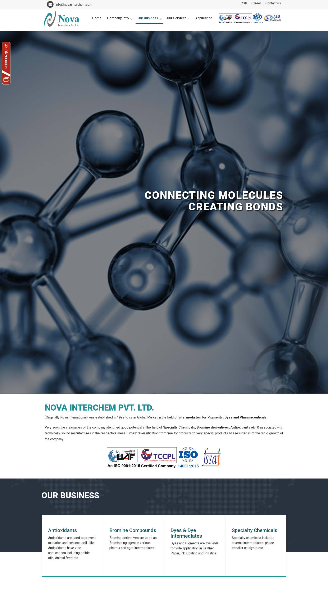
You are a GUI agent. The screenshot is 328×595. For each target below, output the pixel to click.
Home (96, 18)
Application (204, 18)
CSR (244, 3)
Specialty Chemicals (254, 530)
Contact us (273, 3)
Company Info (119, 18)
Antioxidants (62, 530)
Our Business (149, 18)
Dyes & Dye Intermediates (186, 533)
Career (256, 3)
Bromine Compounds (132, 530)
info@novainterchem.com (69, 4)
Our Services (178, 18)
